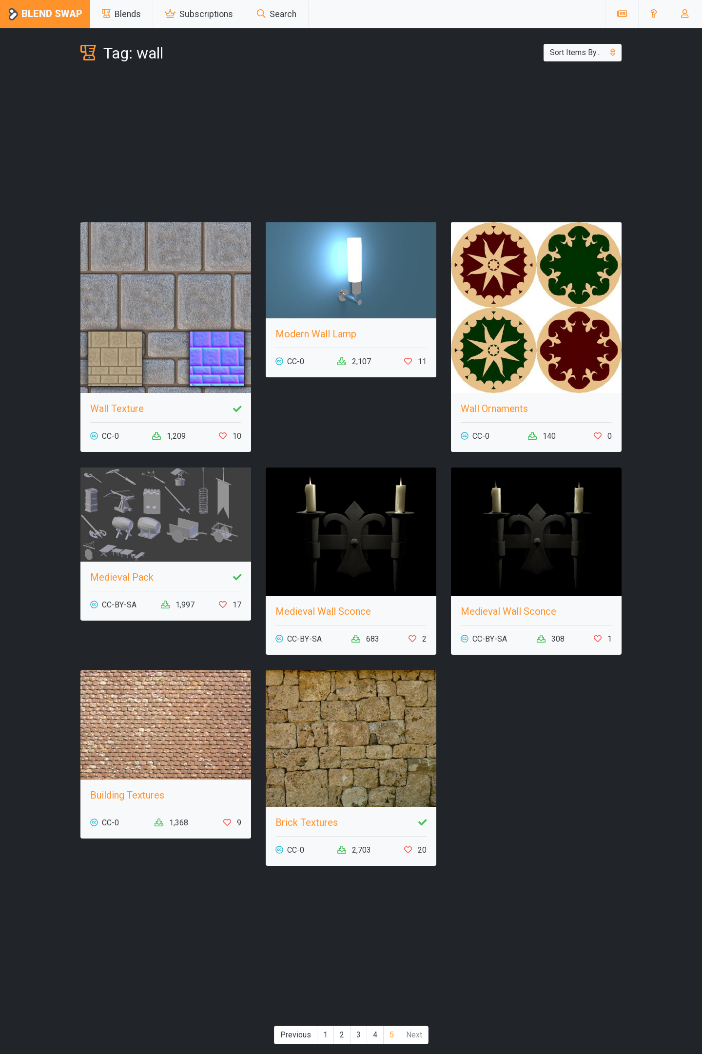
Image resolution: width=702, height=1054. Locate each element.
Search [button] (276, 14)
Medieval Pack (122, 577)
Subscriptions (199, 14)
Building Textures (127, 795)
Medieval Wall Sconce (323, 611)
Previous (295, 1034)
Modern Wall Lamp (315, 334)
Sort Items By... (582, 52)
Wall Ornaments (494, 408)
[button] (653, 14)
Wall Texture (117, 408)
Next (414, 1034)
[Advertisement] (351, 144)
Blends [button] (121, 14)
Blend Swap (45, 14)
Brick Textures (306, 822)
